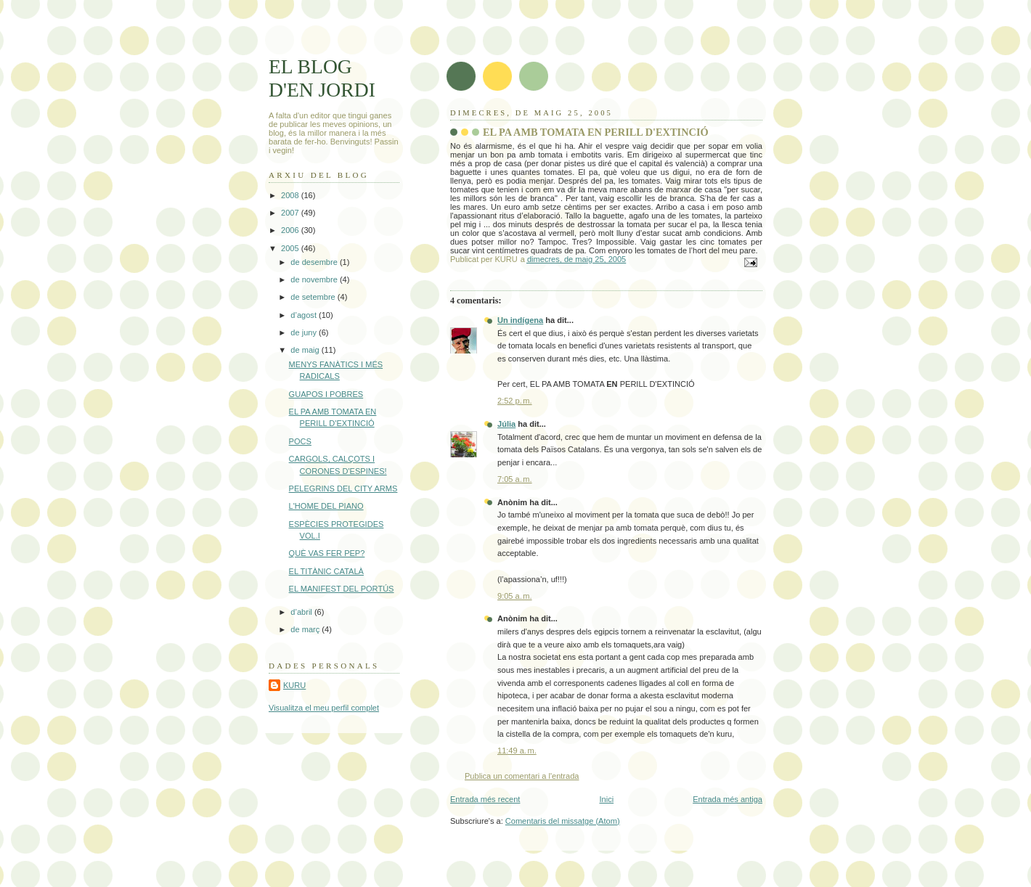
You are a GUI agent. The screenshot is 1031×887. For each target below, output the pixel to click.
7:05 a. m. (514, 479)
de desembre (315, 262)
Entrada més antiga (727, 799)
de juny (304, 332)
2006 (291, 230)
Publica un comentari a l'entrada (522, 776)
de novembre (315, 279)
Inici (606, 799)
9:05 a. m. (514, 596)
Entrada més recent (485, 799)
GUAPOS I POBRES (326, 394)
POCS (300, 441)
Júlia (506, 424)
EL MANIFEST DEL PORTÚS (341, 588)
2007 (291, 212)
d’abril (302, 612)
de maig (305, 350)
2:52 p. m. (514, 400)
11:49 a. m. (517, 750)
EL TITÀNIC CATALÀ (326, 571)
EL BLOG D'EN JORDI (322, 78)
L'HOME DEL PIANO (326, 506)
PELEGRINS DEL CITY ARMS (343, 488)
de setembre (313, 297)
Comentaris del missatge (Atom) (562, 821)
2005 (291, 248)
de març (306, 629)
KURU (294, 685)
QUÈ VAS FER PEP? (327, 553)
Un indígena (520, 320)
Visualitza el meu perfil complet (324, 707)
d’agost (304, 315)
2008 (291, 195)
